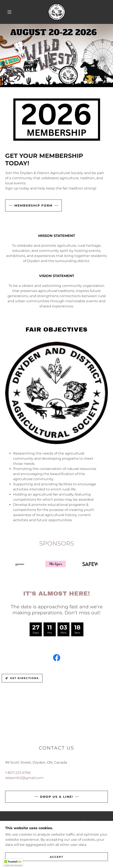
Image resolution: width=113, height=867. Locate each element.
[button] (10, 12)
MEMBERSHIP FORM (33, 205)
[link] (56, 12)
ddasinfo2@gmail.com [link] (24, 778)
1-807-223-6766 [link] (18, 773)
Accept (56, 856)
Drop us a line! (56, 797)
